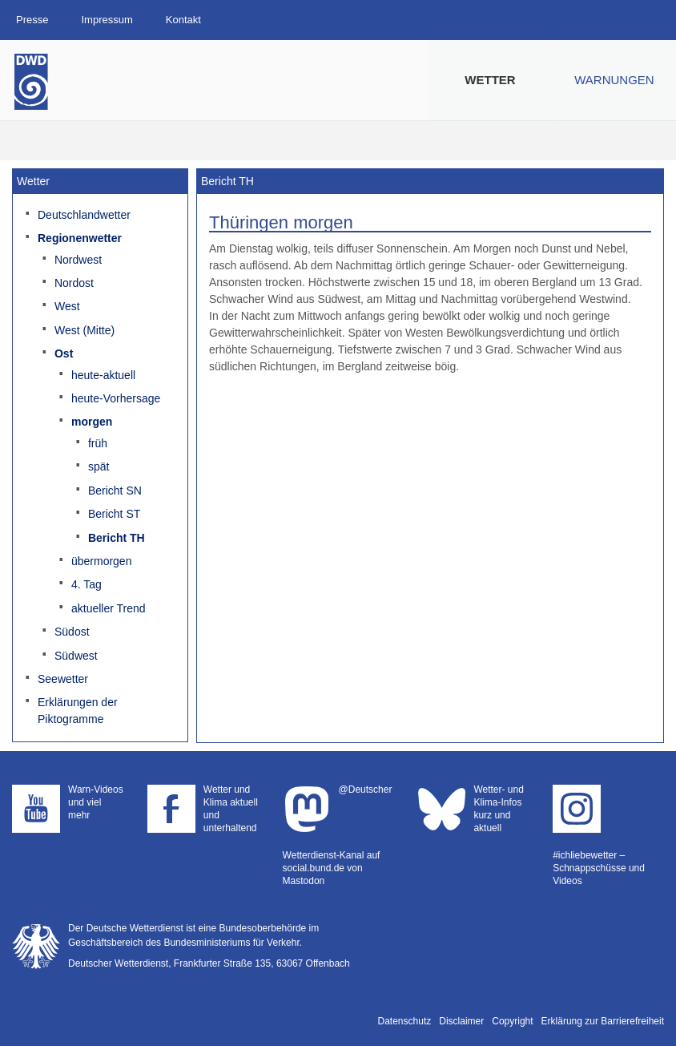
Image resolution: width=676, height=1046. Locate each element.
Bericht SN (115, 490)
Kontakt (183, 20)
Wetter (490, 80)
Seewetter (63, 678)
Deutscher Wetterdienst (31, 82)
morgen (91, 421)
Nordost (74, 283)
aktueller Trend (108, 608)
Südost (72, 631)
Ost (63, 353)
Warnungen (614, 80)
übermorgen (101, 561)
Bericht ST (114, 513)
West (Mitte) (84, 330)
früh (97, 443)
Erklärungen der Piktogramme (78, 710)
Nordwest (78, 259)
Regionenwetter (80, 238)
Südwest (76, 655)
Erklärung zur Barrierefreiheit (602, 1021)
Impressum (106, 20)
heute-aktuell (103, 375)
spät (98, 466)
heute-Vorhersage (115, 398)
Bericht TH (116, 537)
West (67, 306)
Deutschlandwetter (84, 214)
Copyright (512, 1021)
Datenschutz (405, 1021)
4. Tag (86, 584)
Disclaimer (461, 1021)
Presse (32, 20)
